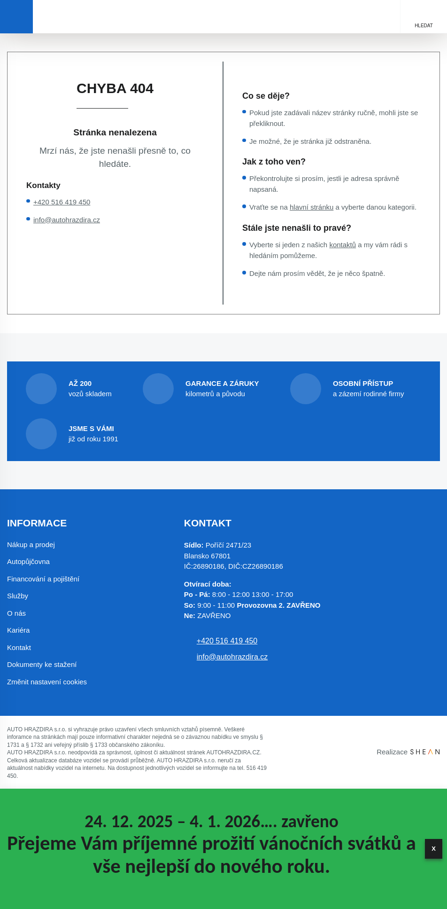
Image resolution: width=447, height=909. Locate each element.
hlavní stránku (311, 207)
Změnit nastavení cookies (47, 682)
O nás (16, 613)
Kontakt (19, 647)
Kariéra (18, 630)
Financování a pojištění (43, 579)
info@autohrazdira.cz (66, 220)
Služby (17, 596)
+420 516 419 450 (61, 202)
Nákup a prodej (31, 545)
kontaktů (342, 245)
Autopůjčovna (28, 561)
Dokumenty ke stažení (42, 664)
